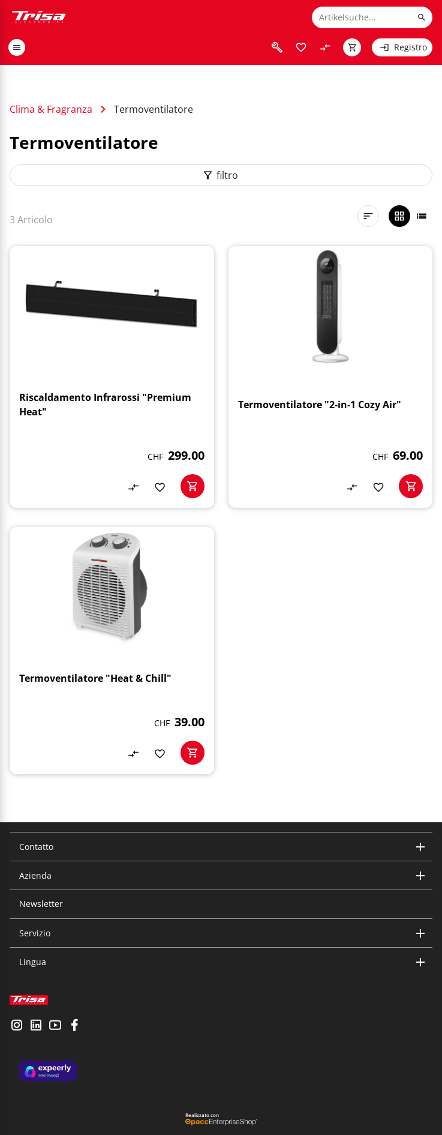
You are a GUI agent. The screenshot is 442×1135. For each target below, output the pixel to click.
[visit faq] (277, 47)
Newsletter (41, 903)
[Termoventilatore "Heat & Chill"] (112, 650)
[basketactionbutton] (193, 486)
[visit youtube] (55, 1026)
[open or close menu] (17, 47)
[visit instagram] (17, 1026)
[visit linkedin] (36, 1026)
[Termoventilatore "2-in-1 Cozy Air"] (330, 377)
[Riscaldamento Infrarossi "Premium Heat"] (112, 377)
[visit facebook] (74, 1026)
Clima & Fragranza (51, 109)
